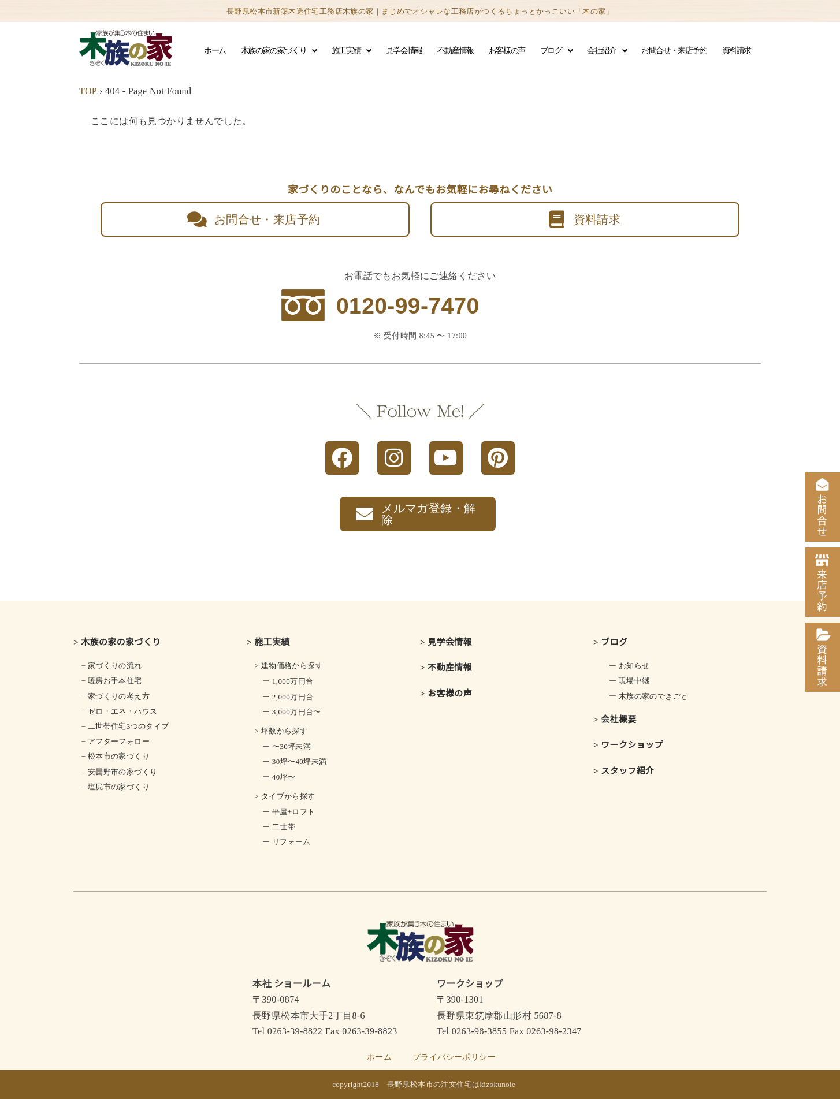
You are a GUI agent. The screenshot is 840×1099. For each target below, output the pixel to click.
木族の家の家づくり (279, 51)
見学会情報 (404, 50)
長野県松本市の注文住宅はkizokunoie (451, 1084)
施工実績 (351, 51)
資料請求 (736, 50)
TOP (88, 91)
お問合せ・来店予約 (674, 50)
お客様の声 (507, 50)
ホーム (215, 50)
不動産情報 (455, 50)
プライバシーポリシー (454, 1057)
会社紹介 (606, 51)
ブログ (556, 51)
